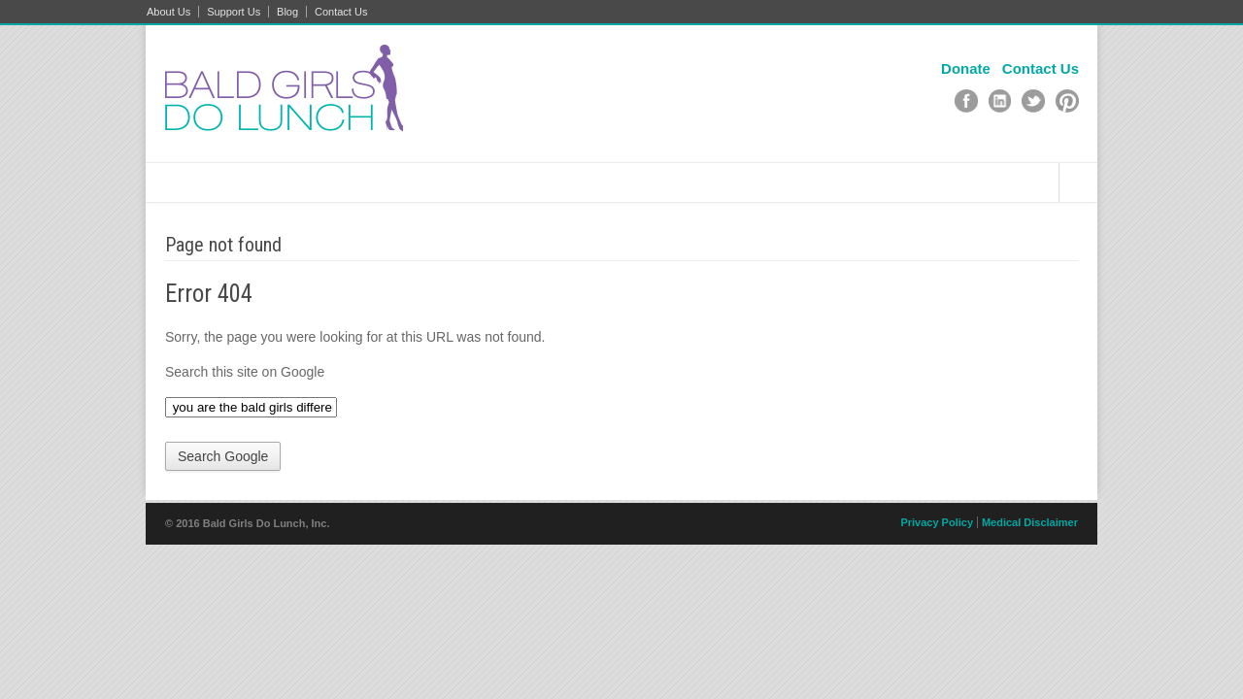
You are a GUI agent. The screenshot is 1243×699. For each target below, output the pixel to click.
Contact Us (341, 11)
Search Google (223, 456)
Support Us (233, 11)
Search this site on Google (244, 372)
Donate (966, 68)
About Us (168, 11)
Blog (287, 11)
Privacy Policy (936, 522)
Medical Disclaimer (1030, 522)
